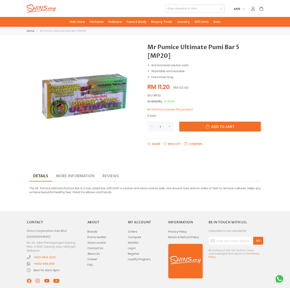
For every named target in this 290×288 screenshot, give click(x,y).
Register (133, 254)
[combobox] (194, 8)
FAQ (90, 265)
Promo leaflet (96, 237)
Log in (132, 248)
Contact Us (95, 248)
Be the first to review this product (170, 109)
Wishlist (133, 243)
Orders (132, 232)
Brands (92, 232)
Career (92, 259)
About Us (93, 254)
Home (30, 31)
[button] (172, 144)
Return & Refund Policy (183, 237)
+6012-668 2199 (44, 264)
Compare (134, 237)
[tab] (40, 176)
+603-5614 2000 (45, 257)
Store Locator (96, 243)
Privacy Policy (177, 232)
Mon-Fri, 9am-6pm (47, 270)
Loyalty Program (139, 259)
